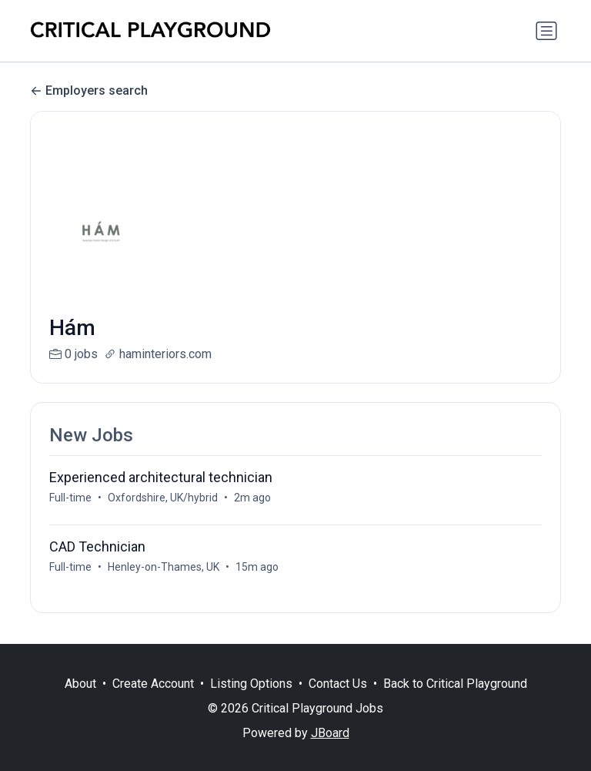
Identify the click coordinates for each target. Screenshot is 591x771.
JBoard (330, 733)
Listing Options (251, 683)
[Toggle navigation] (546, 30)
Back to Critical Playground (455, 683)
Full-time (70, 497)
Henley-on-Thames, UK (163, 567)
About (80, 683)
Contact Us (338, 683)
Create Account (153, 683)
